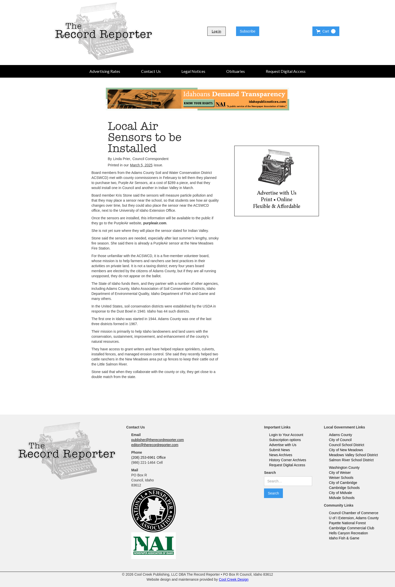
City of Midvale (340, 493)
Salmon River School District (351, 460)
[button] (325, 31)
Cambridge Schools (344, 488)
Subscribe (247, 31)
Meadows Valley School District (353, 455)
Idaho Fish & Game (344, 538)
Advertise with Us (282, 445)
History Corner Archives (287, 460)
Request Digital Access (287, 465)
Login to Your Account (286, 435)
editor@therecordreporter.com (154, 445)
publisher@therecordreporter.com (157, 440)
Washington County (344, 468)
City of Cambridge (343, 483)
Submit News (279, 450)
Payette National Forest (347, 523)
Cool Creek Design (234, 579)
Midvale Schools (342, 498)
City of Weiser (340, 473)
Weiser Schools (341, 478)
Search (270, 473)
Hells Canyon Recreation (348, 533)
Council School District (346, 445)
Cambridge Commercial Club (351, 528)
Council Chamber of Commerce (353, 513)
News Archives (280, 455)
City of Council (340, 440)
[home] (103, 31)
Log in (216, 31)
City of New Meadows (346, 450)
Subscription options (285, 440)
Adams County (340, 435)
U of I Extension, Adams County (354, 518)
